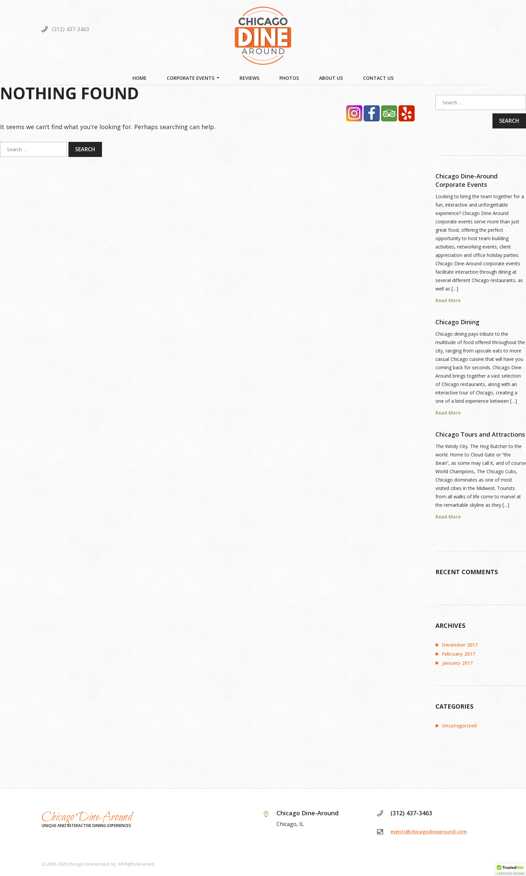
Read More (448, 300)
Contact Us (378, 78)
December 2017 (460, 645)
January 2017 (457, 663)
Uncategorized (459, 725)
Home (140, 78)
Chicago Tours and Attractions (480, 434)
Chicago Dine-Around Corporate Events (466, 180)
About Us (331, 78)
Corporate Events (190, 78)
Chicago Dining (457, 322)
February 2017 (458, 654)
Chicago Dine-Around (87, 817)
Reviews (249, 78)
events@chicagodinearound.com (428, 831)
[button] (510, 869)
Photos (289, 78)
